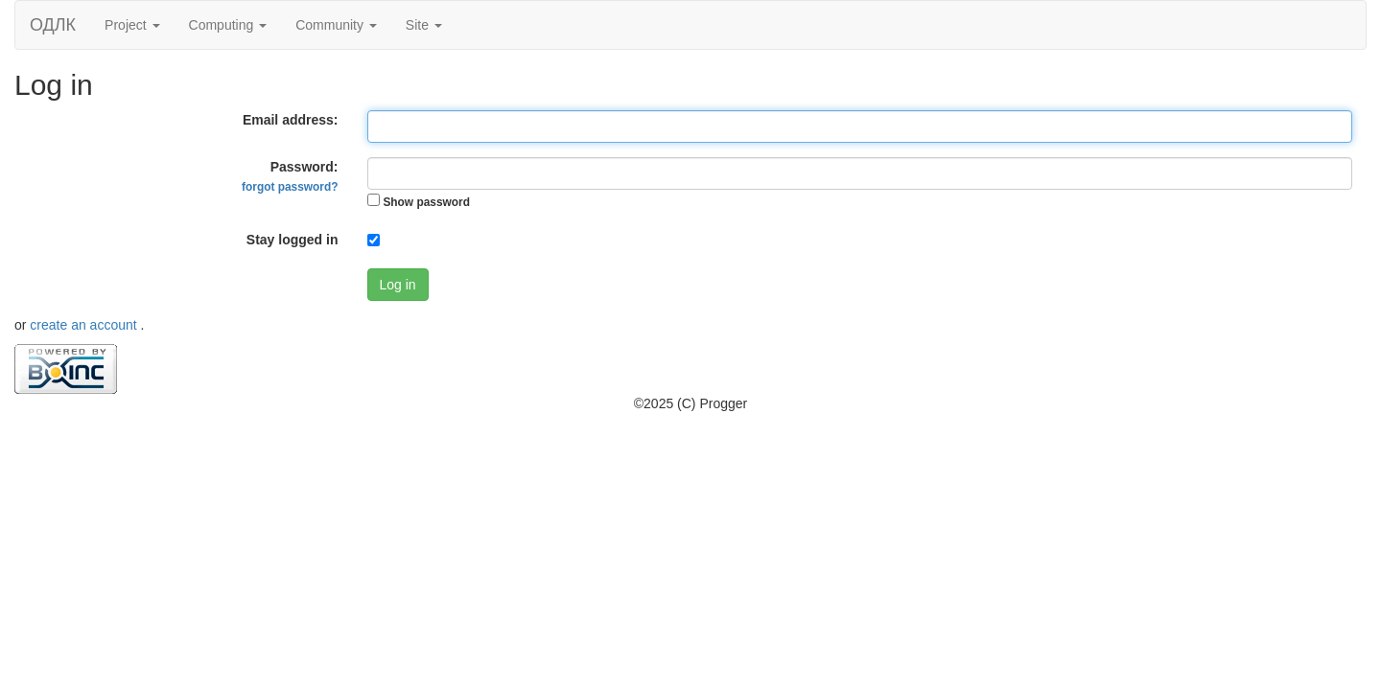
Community (336, 25)
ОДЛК (53, 24)
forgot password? (290, 187)
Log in (398, 284)
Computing (228, 25)
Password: (290, 176)
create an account (85, 325)
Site (424, 25)
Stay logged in (292, 239)
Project (132, 25)
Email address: (291, 119)
